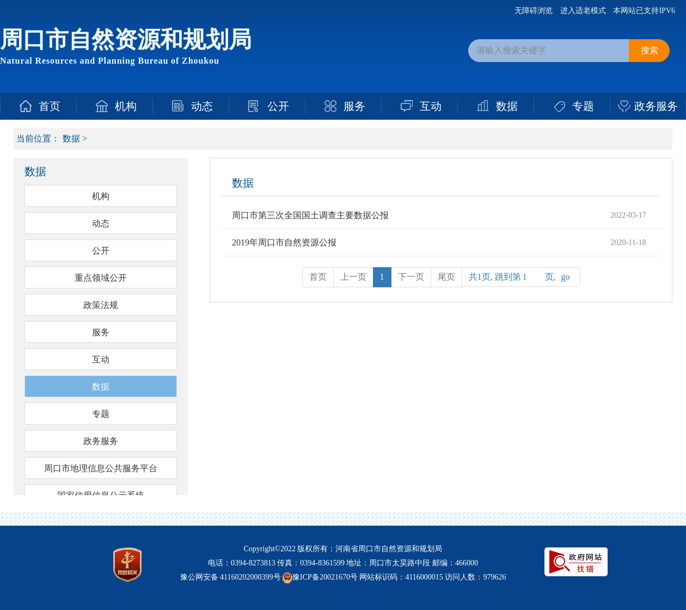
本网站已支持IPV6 (644, 11)
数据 (507, 106)
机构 (126, 106)
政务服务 (656, 106)
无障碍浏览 (533, 11)
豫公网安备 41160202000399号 (230, 577)
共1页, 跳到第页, (521, 277)
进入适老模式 (583, 11)
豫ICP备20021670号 (325, 577)
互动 (431, 106)
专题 (583, 106)
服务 (354, 106)
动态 (202, 106)
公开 (278, 106)
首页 (49, 106)
